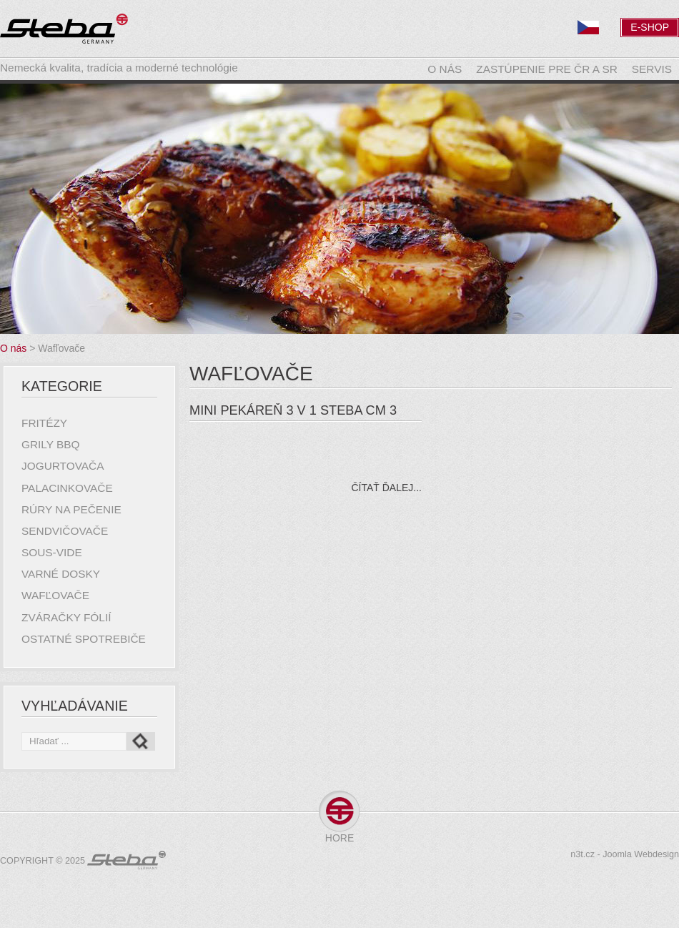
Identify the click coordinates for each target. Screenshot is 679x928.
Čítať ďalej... (386, 487)
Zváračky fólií (66, 617)
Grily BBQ (50, 444)
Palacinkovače (67, 488)
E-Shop (649, 27)
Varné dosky (60, 574)
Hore (339, 838)
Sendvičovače (64, 531)
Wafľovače (55, 595)
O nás (444, 69)
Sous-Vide (51, 552)
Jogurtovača (62, 466)
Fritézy (44, 423)
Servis (652, 69)
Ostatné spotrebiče (83, 639)
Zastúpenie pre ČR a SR (547, 69)
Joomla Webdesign (641, 854)
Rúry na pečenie (71, 509)
